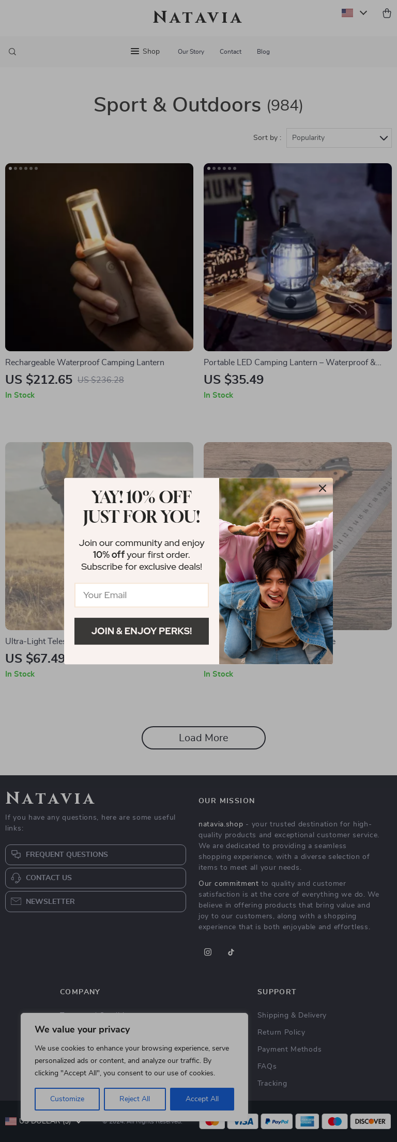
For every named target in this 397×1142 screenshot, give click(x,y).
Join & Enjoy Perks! (141, 631)
